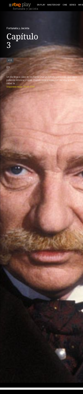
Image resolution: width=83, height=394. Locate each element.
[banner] (24, 4)
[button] (9, 5)
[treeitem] (41, 4)
